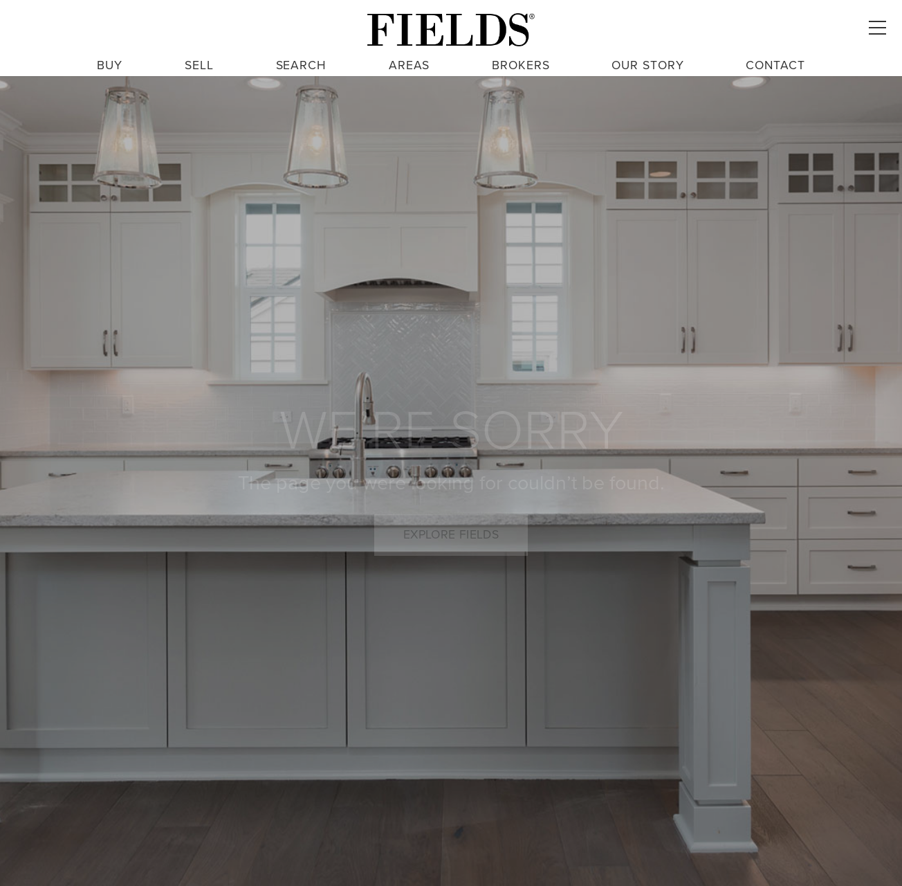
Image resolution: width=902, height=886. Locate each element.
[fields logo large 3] (451, 29)
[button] (877, 28)
